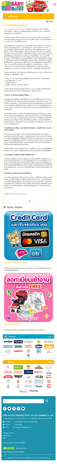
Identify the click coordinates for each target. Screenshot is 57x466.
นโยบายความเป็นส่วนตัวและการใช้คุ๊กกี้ (14, 442)
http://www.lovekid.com (19, 194)
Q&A (4, 438)
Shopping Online (8, 433)
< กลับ (28, 201)
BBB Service (6, 435)
